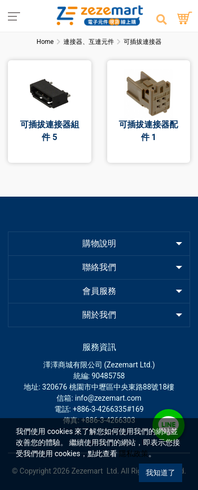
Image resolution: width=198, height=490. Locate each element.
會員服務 (99, 291)
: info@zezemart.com (106, 398)
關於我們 (99, 315)
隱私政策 (133, 453)
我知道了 (160, 472)
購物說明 (99, 243)
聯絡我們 (99, 267)
